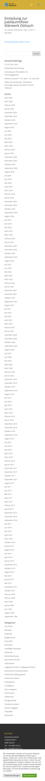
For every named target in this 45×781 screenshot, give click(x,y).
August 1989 (9, 613)
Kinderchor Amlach (12, 678)
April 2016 (8, 535)
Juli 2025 (8, 131)
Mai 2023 (8, 227)
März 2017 (9, 502)
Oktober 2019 (10, 387)
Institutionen (10, 663)
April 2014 (8, 557)
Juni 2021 (8, 313)
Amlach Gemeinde (15, 30)
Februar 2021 (10, 327)
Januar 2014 (9, 561)
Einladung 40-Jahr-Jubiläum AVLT (17, 42)
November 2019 (11, 383)
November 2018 (11, 427)
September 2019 (11, 390)
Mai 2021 (8, 316)
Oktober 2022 (10, 253)
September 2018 (11, 435)
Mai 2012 (8, 583)
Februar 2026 (10, 105)
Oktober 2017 (10, 476)
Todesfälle (9, 711)
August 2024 (9, 172)
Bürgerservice (10, 637)
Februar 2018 (10, 461)
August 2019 (9, 394)
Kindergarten (10, 682)
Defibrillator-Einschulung (14, 68)
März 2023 (9, 235)
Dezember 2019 (11, 379)
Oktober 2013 (10, 568)
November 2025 (11, 116)
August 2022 (9, 261)
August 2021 (9, 305)
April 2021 (8, 320)
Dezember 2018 (11, 424)
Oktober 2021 (10, 298)
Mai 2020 (8, 361)
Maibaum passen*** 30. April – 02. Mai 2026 (22, 78)
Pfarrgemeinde (10, 700)
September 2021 (11, 301)
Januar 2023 (9, 242)
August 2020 (9, 350)
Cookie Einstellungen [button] (12, 775)
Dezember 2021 (11, 290)
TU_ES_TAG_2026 (11, 64)
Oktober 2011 (10, 590)
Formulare (9, 645)
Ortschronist (9, 693)
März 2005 (9, 602)
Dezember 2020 (11, 335)
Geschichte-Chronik (12, 660)
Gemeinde (9, 652)
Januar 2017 (9, 509)
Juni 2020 (8, 357)
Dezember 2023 (11, 201)
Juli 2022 (8, 264)
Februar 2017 (10, 505)
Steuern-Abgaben (11, 708)
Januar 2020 (9, 376)
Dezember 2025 (11, 112)
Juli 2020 (8, 353)
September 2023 (11, 212)
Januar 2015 (9, 546)
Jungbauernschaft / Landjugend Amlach (20, 667)
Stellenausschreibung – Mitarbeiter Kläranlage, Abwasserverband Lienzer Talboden (19, 85)
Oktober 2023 (10, 209)
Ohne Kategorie (11, 689)
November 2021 (11, 294)
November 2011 (11, 587)
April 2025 (8, 142)
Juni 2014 (8, 553)
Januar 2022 (9, 287)
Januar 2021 (9, 331)
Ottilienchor (9, 697)
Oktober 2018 (10, 431)
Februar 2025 (10, 149)
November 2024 (11, 161)
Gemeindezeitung (11, 656)
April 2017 (8, 498)
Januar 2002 (9, 605)
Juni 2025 (8, 135)
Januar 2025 (9, 153)
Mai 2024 (8, 183)
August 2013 (9, 572)
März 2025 (9, 146)
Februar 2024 (10, 194)
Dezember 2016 (11, 513)
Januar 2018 (9, 464)
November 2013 (11, 564)
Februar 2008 (10, 598)
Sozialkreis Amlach (12, 704)
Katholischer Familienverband (16, 671)
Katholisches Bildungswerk (15, 674)
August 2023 (9, 216)
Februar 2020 (10, 372)
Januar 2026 (9, 109)
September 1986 (11, 616)
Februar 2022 (10, 283)
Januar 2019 (9, 420)
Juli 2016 (8, 524)
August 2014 (9, 550)
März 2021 (9, 324)
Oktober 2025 (10, 120)
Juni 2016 (8, 527)
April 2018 (8, 453)
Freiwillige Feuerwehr (13, 648)
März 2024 (9, 190)
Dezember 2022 (11, 246)
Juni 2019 (8, 401)
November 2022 (11, 249)
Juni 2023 (8, 224)
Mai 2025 (8, 138)
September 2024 (11, 168)
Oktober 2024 (10, 164)
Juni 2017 (8, 490)
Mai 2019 (8, 405)
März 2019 (9, 413)
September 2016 (11, 520)
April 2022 (8, 275)
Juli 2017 (8, 487)
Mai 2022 (8, 272)
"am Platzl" (9, 626)
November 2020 (11, 338)
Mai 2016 (8, 531)
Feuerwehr (9, 641)
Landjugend (9, 686)
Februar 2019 (10, 416)
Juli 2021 (8, 309)
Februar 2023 (10, 238)
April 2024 (8, 187)
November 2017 (11, 472)
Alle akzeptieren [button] (29, 775)
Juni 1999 (8, 609)
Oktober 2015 (10, 542)
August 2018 (9, 438)
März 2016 (9, 539)
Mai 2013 (8, 576)
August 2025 (9, 127)
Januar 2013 (9, 579)
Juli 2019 (8, 398)
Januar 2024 (9, 198)
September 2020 (11, 346)
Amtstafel (8, 634)
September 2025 (11, 123)
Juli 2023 (8, 220)
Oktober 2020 (10, 342)
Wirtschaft (9, 715)
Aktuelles (8, 33)
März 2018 (9, 457)
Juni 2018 (8, 446)
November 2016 (11, 516)
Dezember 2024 (11, 157)
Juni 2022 (8, 268)
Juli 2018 (8, 442)
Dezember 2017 (11, 468)
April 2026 (8, 98)
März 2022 (9, 279)
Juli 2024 (8, 175)
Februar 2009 (10, 594)
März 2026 (9, 101)
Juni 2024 (8, 179)
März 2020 (9, 368)
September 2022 (11, 257)
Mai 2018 (8, 450)
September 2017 (11, 479)
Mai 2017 (8, 494)
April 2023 (8, 231)
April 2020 (8, 364)
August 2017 (9, 483)
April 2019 (8, 409)
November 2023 (11, 205)
